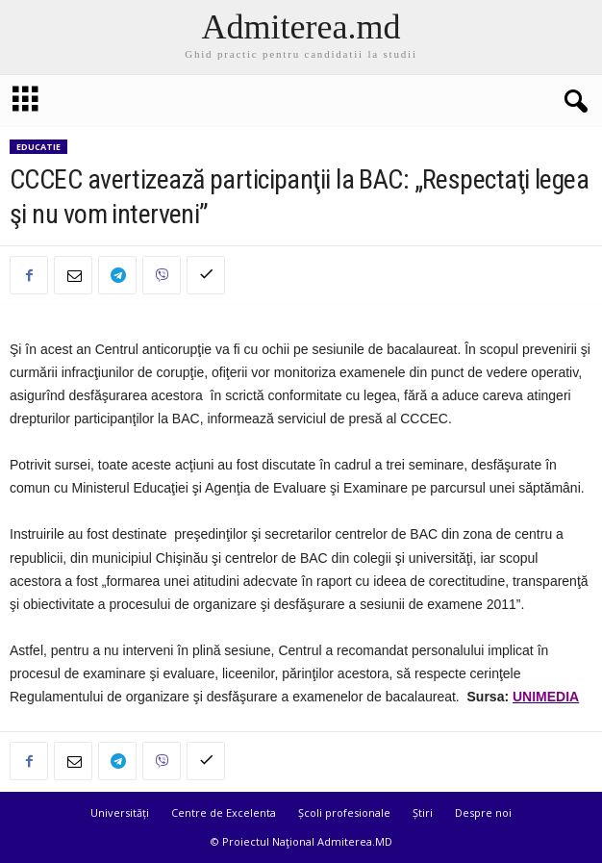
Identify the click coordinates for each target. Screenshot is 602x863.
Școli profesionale (344, 812)
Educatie (38, 146)
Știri (423, 812)
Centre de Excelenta (223, 812)
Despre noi (483, 812)
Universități (119, 812)
